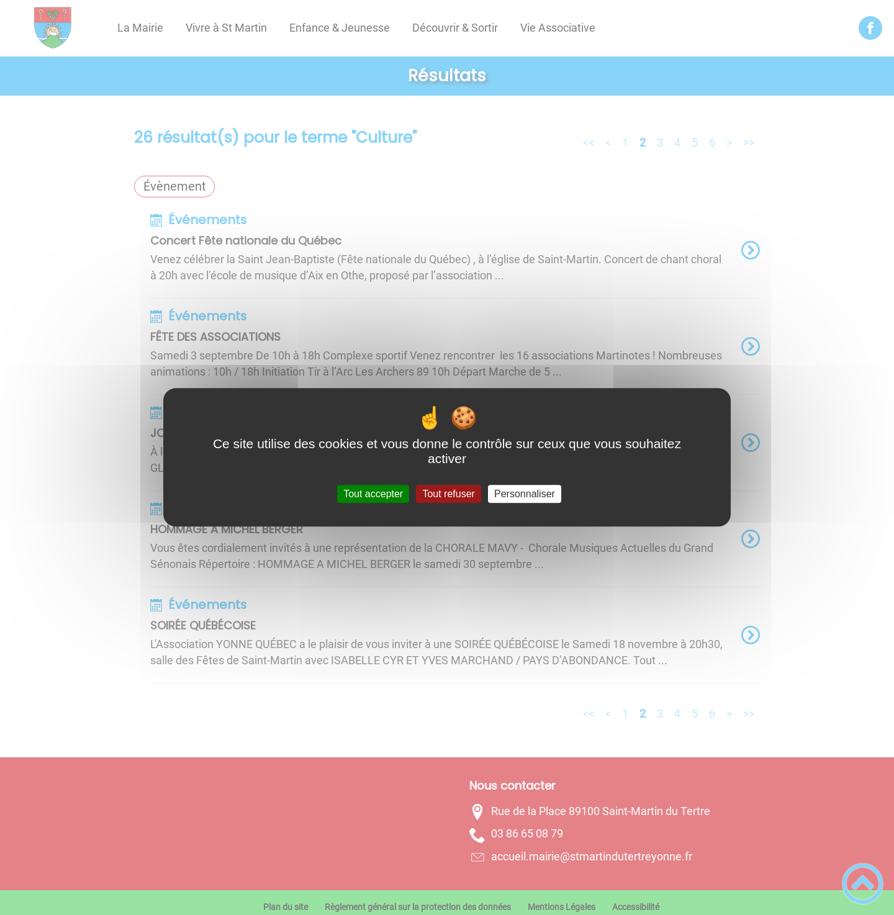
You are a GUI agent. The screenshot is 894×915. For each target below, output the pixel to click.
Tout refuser (448, 494)
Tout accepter (373, 494)
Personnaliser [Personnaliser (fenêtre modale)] (524, 494)
